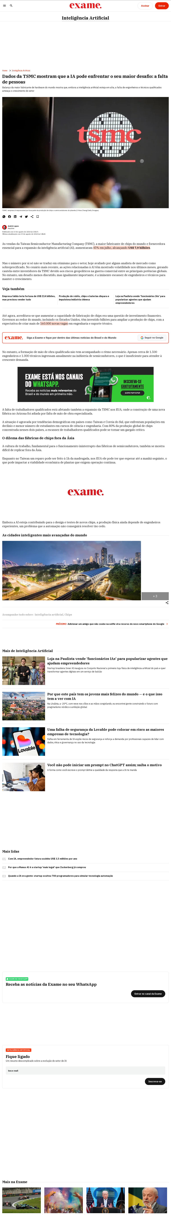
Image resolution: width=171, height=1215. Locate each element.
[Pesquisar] (11, 5)
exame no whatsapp (17, 979)
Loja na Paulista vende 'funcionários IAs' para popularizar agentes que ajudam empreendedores (140, 299)
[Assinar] (145, 5)
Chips (68, 614)
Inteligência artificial (49, 614)
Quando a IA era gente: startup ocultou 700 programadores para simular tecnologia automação (60, 875)
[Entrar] (162, 5)
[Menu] (4, 5)
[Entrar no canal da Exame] (148, 993)
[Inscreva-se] (155, 1081)
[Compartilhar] (167, 603)
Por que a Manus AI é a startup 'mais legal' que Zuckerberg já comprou (47, 867)
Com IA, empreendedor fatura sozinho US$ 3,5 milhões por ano (42, 858)
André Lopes (13, 226)
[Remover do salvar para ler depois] (37, 216)
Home (4, 70)
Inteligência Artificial (85, 18)
